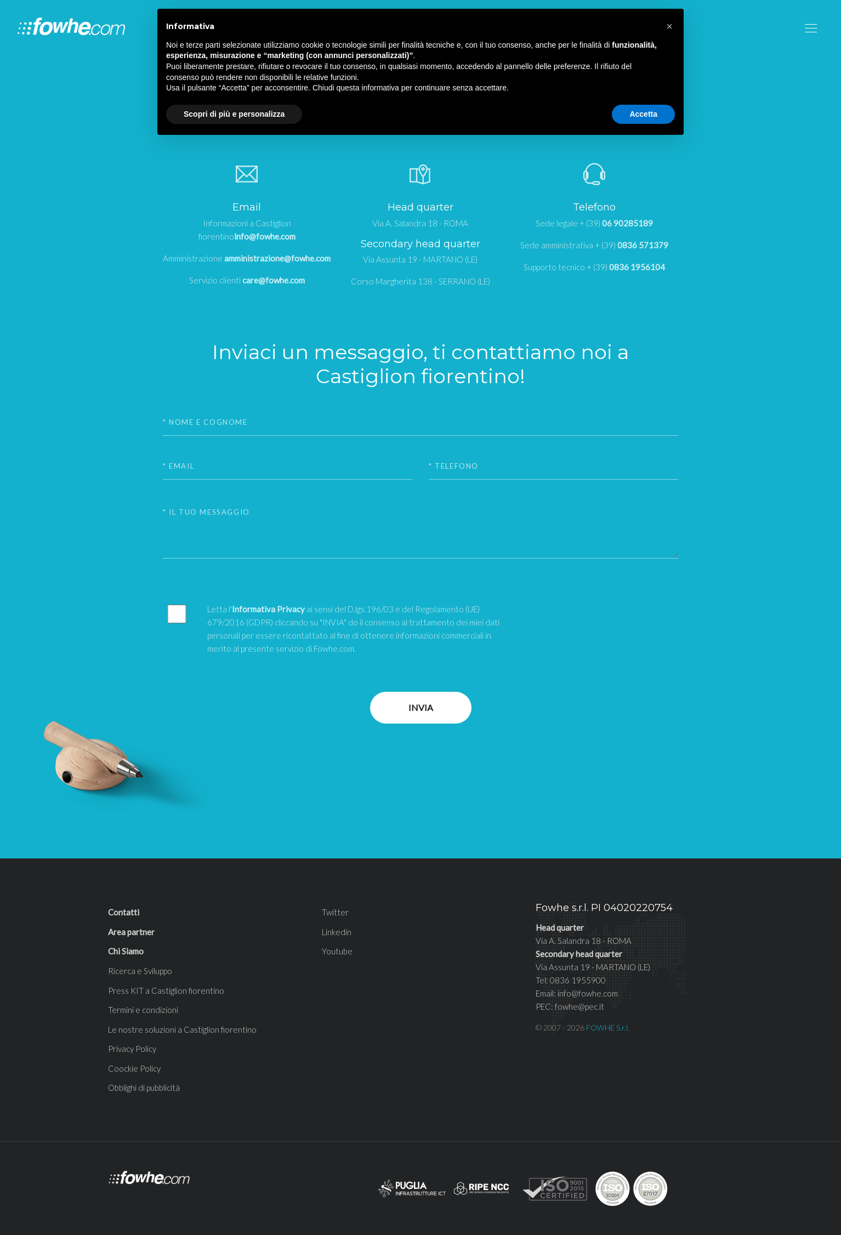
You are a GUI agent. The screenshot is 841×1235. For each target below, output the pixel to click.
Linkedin (336, 932)
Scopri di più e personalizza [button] (234, 114)
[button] (669, 26)
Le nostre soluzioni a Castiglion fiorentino (182, 1029)
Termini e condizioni (143, 1010)
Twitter (335, 912)
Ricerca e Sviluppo (140, 971)
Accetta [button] (643, 114)
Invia (420, 707)
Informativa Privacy (268, 609)
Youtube (337, 951)
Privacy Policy (132, 1049)
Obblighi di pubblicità (144, 1087)
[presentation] (601, 623)
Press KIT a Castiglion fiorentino (166, 990)
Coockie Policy (134, 1068)
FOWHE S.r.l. (607, 1027)
